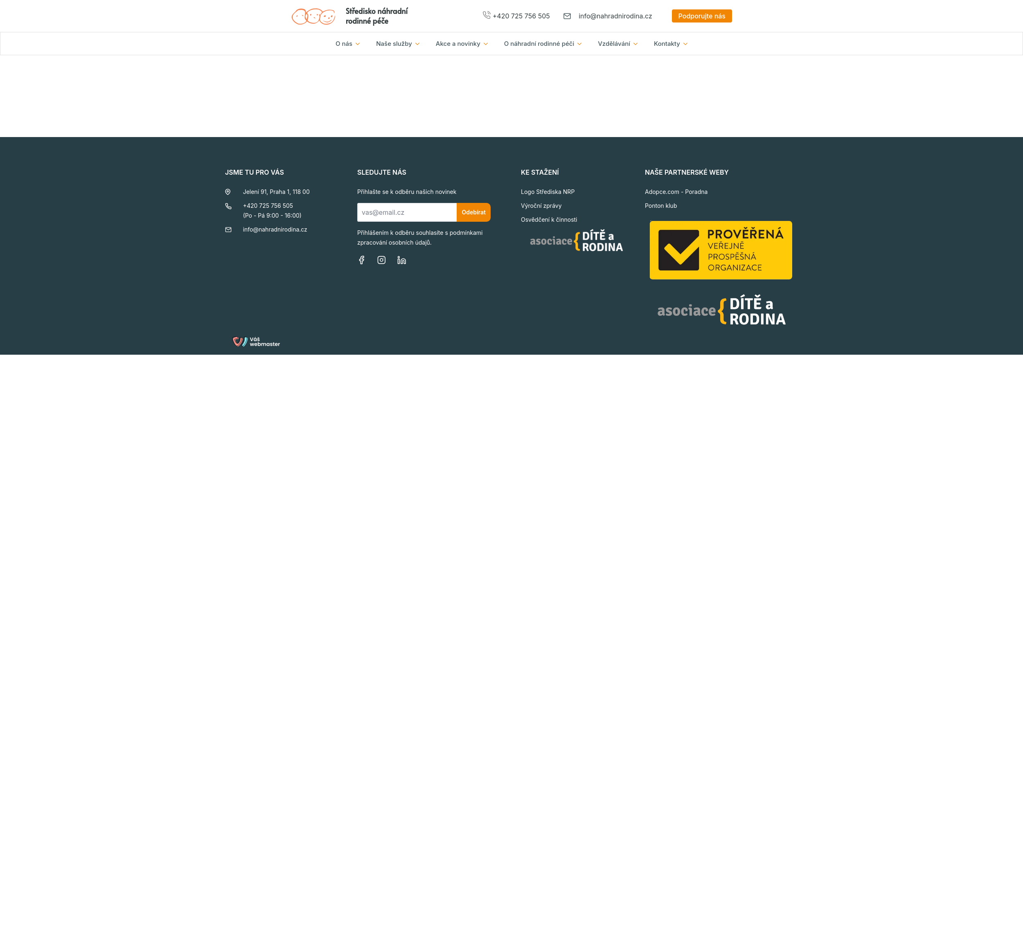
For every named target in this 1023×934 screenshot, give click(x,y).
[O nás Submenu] (360, 43)
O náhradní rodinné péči (539, 43)
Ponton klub (661, 205)
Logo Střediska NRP (548, 191)
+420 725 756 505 (521, 16)
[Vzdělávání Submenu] (638, 43)
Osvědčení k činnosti (549, 219)
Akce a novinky (458, 43)
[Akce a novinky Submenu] (488, 43)
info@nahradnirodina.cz (615, 16)
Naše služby (394, 43)
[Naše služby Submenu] (420, 43)
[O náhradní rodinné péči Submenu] (582, 43)
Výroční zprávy (541, 205)
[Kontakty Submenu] (688, 43)
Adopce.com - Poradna (676, 191)
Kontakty (667, 43)
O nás (344, 43)
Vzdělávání (614, 43)
